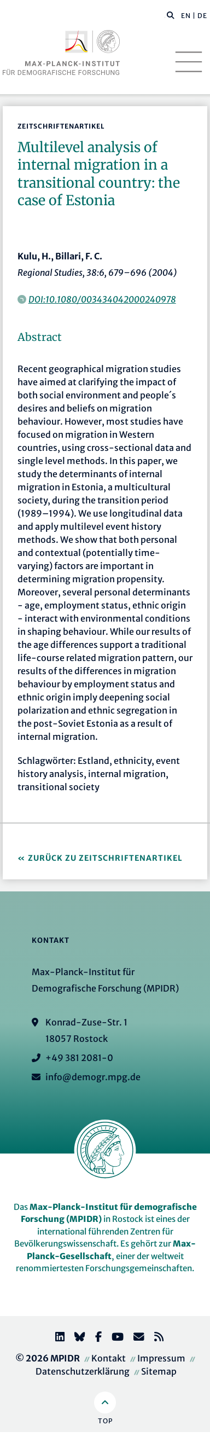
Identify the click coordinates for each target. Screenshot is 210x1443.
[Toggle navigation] (188, 61)
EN (186, 15)
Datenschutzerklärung (83, 1371)
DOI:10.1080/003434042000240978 (102, 299)
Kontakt (108, 1358)
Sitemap (159, 1371)
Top (105, 1421)
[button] (170, 14)
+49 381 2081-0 (79, 1057)
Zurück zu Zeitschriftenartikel (105, 858)
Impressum (161, 1358)
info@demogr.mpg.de (93, 1076)
